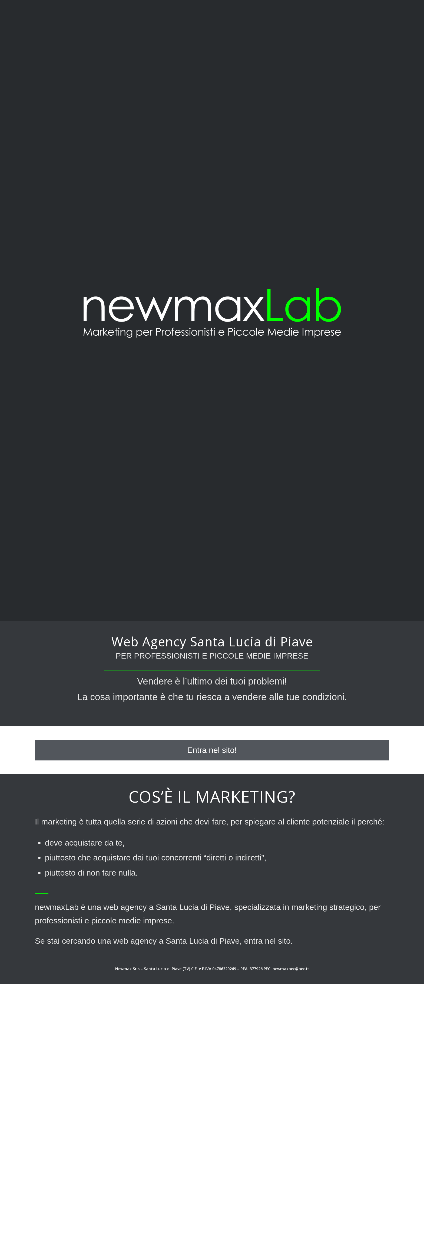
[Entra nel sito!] (212, 750)
